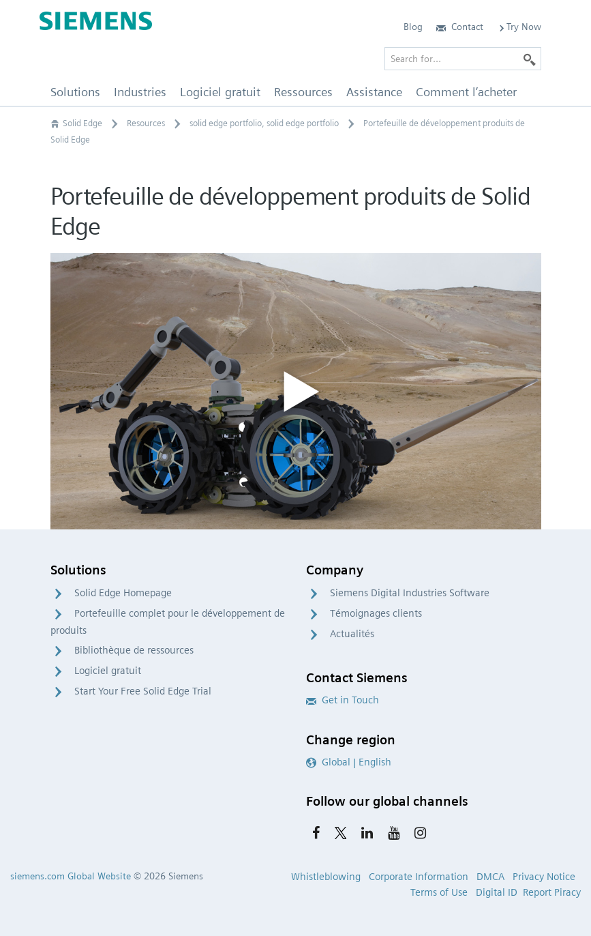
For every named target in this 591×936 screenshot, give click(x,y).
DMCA (490, 877)
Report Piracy (552, 892)
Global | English (348, 762)
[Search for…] (462, 58)
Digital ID (496, 892)
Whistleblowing (326, 877)
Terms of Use (439, 892)
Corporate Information (418, 877)
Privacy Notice (544, 877)
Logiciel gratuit (107, 670)
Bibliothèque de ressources (134, 650)
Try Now (519, 26)
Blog (413, 26)
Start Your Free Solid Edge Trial (142, 691)
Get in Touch (342, 700)
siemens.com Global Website (70, 876)
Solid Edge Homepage (123, 593)
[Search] (530, 59)
